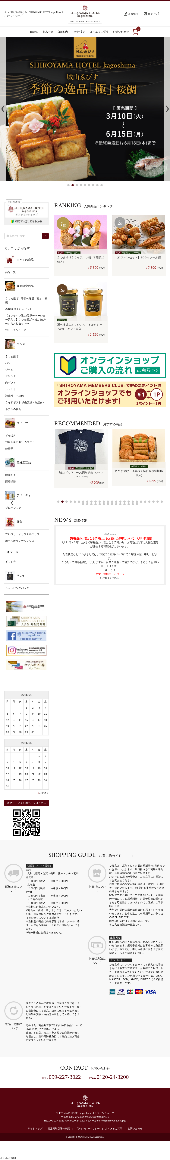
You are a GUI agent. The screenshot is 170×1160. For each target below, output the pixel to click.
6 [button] (89, 185)
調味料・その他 (14, 395)
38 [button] (128, 504)
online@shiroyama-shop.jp (111, 1120)
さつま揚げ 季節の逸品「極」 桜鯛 (26, 300)
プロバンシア (13, 507)
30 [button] (95, 504)
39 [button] (133, 504)
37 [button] (124, 504)
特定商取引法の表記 (59, 1128)
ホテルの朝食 (13, 409)
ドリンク (10, 376)
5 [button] (85, 185)
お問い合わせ (135, 1128)
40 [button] (137, 504)
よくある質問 (8, 1157)
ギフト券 (10, 561)
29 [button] (91, 504)
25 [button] (157, 501)
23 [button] (149, 501)
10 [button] (95, 501)
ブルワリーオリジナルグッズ (22, 534)
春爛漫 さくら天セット (18, 308)
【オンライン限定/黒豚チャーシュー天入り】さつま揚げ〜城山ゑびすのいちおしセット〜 (26, 319)
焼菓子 (9, 448)
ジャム (9, 369)
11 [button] (100, 501)
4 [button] (81, 185)
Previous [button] (3, 109)
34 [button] (112, 504)
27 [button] (83, 504)
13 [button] (108, 501)
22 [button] (145, 501)
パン (8, 362)
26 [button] (162, 501)
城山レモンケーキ (15, 330)
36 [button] (120, 504)
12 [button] (104, 501)
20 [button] (137, 501)
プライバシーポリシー (87, 1128)
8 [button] (97, 185)
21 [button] (141, 501)
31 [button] (100, 504)
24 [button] (153, 501)
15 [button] (116, 501)
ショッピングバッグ (17, 588)
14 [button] (112, 501)
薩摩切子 (10, 474)
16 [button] (120, 501)
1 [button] (68, 185)
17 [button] (124, 501)
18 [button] (128, 501)
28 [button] (87, 504)
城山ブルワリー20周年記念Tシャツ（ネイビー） (81, 475)
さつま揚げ (11, 356)
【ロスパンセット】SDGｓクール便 (139, 257)
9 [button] (101, 185)
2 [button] (72, 185)
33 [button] (108, 504)
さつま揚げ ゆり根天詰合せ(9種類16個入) (139, 473)
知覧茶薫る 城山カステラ (20, 442)
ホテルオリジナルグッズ (19, 540)
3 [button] (77, 185)
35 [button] (116, 504)
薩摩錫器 (10, 481)
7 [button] (93, 185)
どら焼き (10, 435)
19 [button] (133, 501)
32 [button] (104, 504)
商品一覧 (10, 272)
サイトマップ (35, 1128)
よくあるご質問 (113, 1128)
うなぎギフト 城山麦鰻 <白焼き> (24, 402)
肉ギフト (10, 382)
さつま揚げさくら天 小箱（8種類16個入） (80, 259)
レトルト (10, 389)
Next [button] (167, 109)
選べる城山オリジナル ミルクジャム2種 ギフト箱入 (79, 326)
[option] (81, 458)
